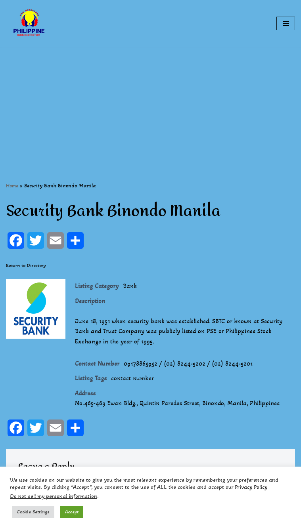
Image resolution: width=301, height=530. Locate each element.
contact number (132, 378)
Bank (130, 286)
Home (12, 185)
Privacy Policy (251, 487)
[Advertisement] (150, 102)
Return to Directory (26, 265)
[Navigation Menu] (285, 23)
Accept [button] (72, 512)
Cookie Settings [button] (33, 512)
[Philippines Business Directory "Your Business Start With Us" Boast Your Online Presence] (30, 23)
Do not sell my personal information (53, 496)
